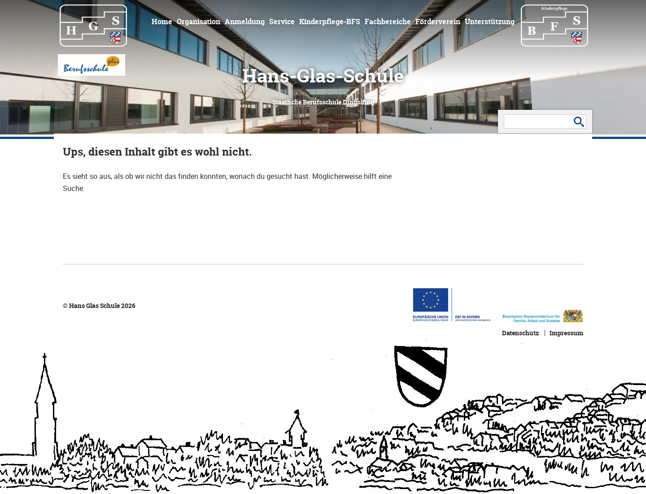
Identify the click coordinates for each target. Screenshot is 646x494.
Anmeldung (245, 21)
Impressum (566, 333)
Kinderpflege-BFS (329, 21)
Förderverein (437, 21)
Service (282, 21)
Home (162, 21)
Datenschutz (520, 333)
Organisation (198, 21)
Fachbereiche (388, 21)
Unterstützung (490, 21)
